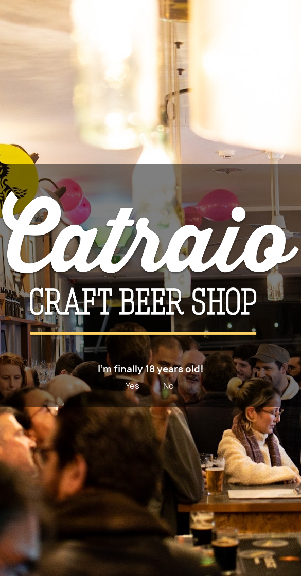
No (168, 386)
